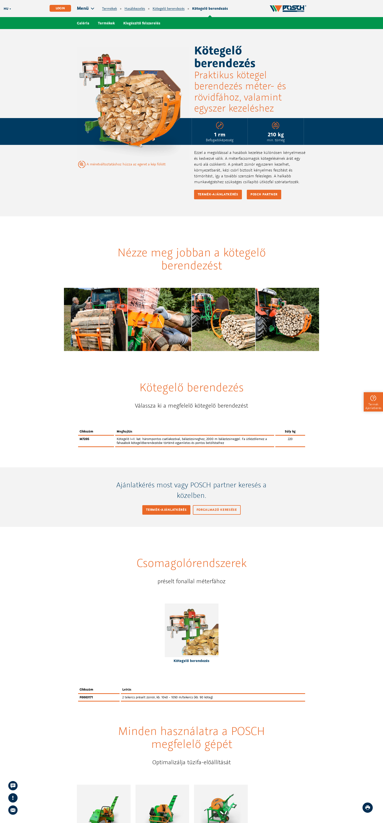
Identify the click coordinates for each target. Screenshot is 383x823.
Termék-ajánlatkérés (218, 194)
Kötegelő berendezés (169, 8)
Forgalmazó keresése (217, 510)
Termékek (109, 8)
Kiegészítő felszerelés (141, 23)
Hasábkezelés (134, 8)
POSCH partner (264, 194)
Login (60, 8)
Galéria (83, 23)
